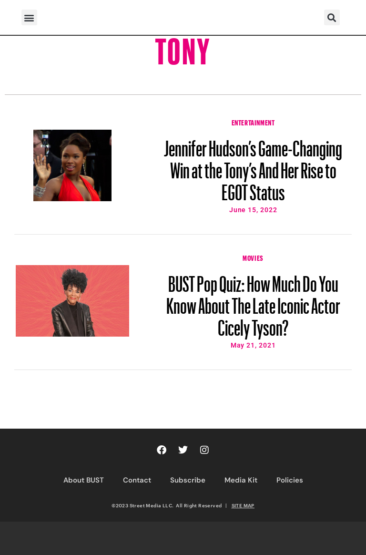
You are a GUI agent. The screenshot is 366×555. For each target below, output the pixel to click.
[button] (29, 17)
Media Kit (240, 480)
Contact (137, 480)
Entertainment (253, 121)
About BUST (83, 480)
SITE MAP (243, 505)
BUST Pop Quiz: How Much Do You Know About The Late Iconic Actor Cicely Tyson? (253, 301)
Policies (289, 480)
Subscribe (187, 480)
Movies (253, 257)
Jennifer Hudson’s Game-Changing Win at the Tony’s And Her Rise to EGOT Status (253, 166)
